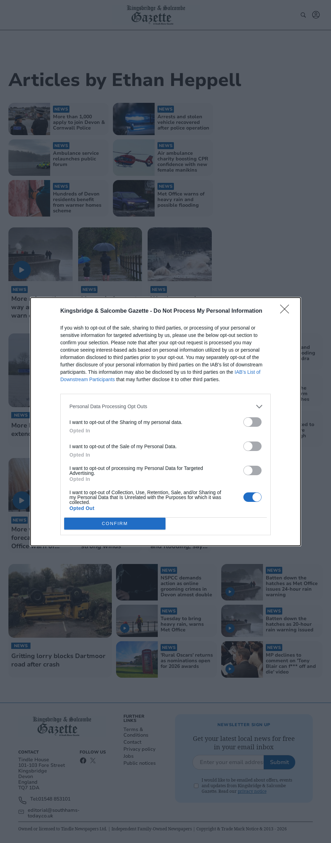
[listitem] (165, 406)
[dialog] (165, 422)
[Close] (286, 311)
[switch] (252, 422)
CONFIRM (115, 523)
